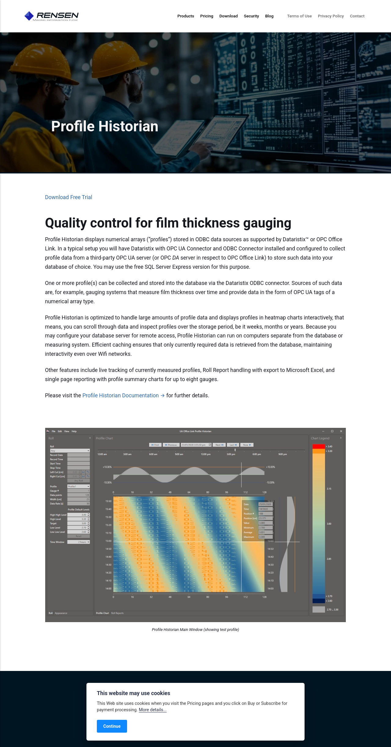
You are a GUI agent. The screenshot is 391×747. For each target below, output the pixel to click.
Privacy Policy (331, 15)
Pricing (207, 15)
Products (185, 15)
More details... (152, 709)
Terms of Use (299, 15)
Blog (269, 15)
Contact (357, 15)
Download (228, 15)
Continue (112, 726)
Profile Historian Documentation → (123, 395)
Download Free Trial (68, 197)
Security (251, 15)
